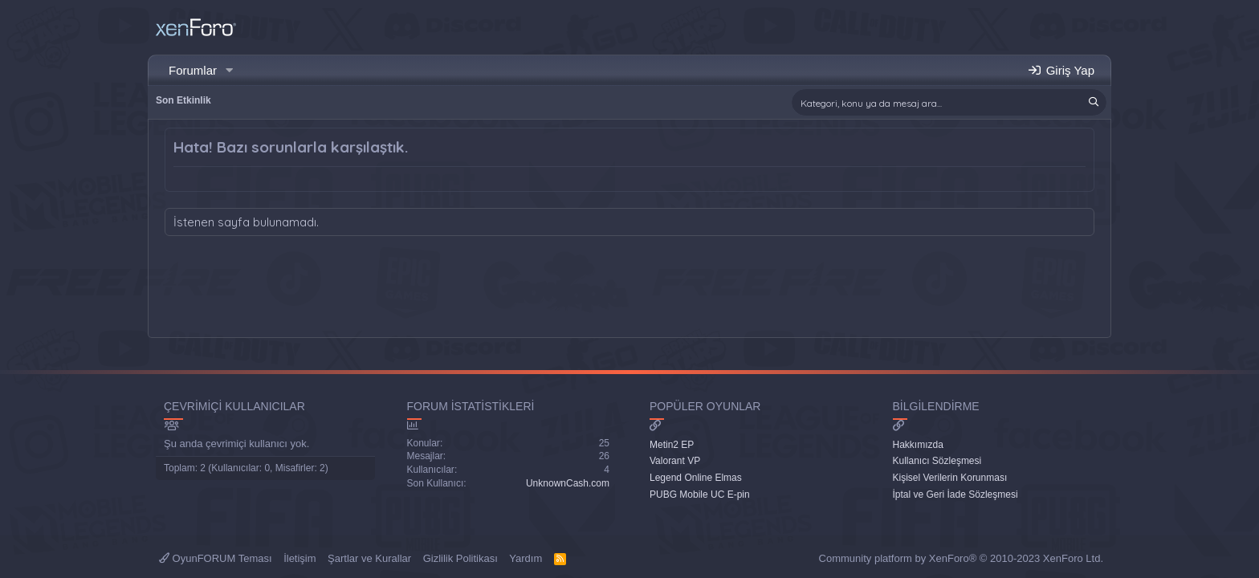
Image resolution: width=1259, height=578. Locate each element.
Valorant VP (675, 460)
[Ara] (949, 102)
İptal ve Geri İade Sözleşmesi (955, 494)
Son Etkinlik (183, 100)
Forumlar (193, 70)
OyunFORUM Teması (215, 558)
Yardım (525, 558)
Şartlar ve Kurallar (369, 558)
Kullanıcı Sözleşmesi (937, 460)
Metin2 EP (672, 444)
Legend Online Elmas (696, 477)
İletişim (299, 558)
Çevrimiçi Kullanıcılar (234, 406)
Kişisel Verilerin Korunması (950, 477)
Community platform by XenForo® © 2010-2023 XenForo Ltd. (961, 558)
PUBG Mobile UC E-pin (700, 494)
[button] (229, 70)
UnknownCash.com (567, 483)
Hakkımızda (918, 444)
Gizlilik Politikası (460, 558)
